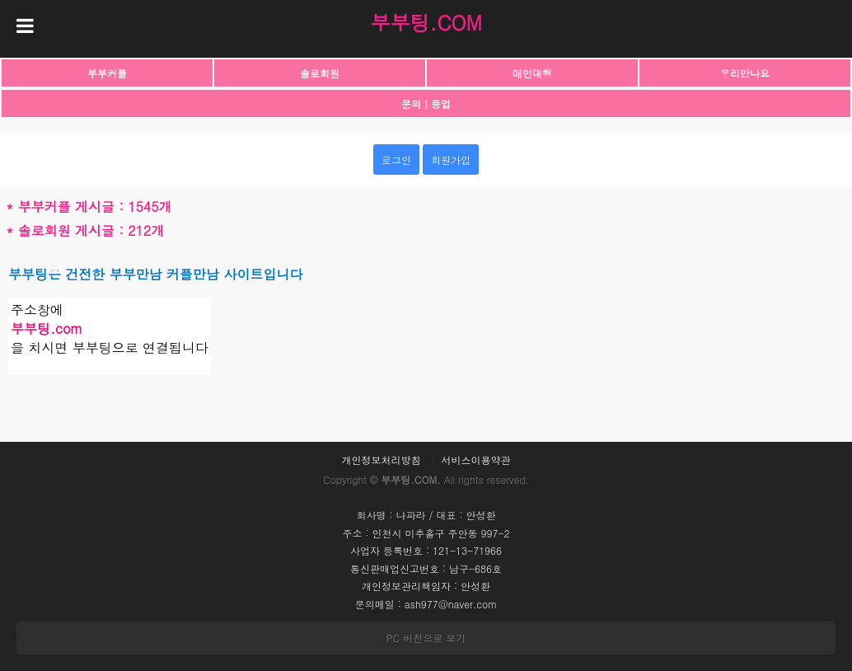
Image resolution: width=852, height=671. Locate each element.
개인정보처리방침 (380, 460)
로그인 (396, 159)
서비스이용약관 (476, 460)
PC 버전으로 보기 (426, 638)
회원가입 (450, 159)
